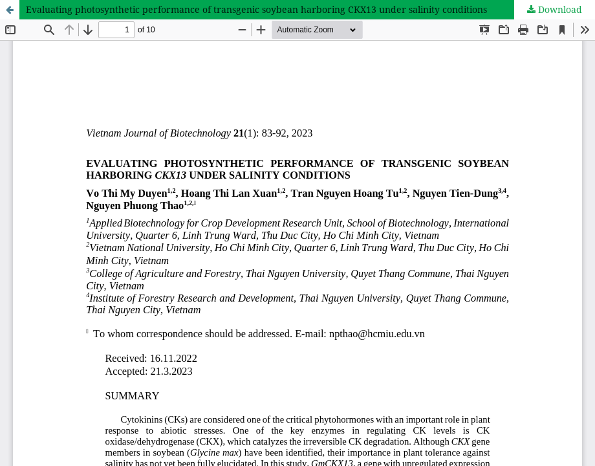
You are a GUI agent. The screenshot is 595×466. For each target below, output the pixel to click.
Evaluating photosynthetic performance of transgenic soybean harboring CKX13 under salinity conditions (256, 9)
